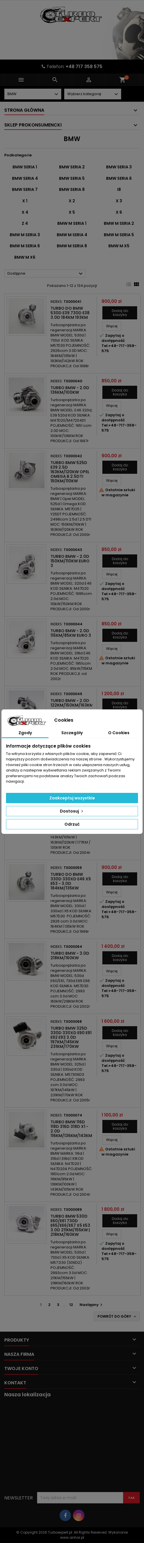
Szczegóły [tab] (72, 733)
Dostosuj (72, 811)
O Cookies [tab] (118, 733)
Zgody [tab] (25, 733)
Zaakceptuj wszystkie (72, 798)
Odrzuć (72, 824)
